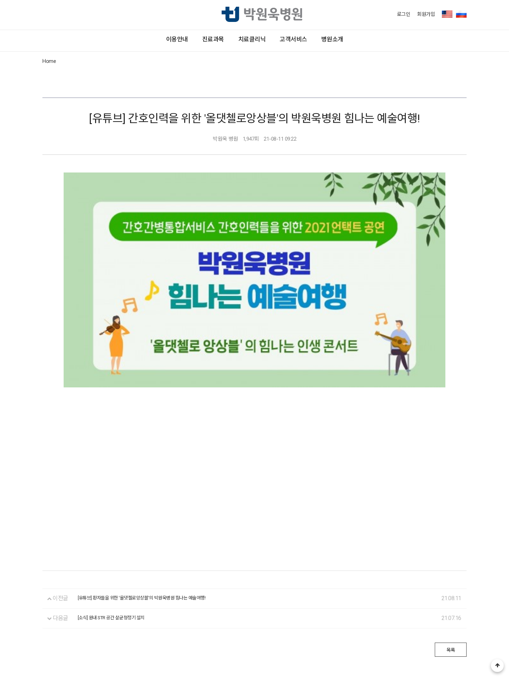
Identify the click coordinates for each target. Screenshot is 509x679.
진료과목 (172, 40)
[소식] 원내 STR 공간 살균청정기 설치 (121, 522)
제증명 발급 (159, 626)
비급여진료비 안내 (203, 626)
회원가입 (426, 14)
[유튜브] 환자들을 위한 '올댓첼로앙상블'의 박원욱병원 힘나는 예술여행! (160, 502)
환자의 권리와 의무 (63, 626)
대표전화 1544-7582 (64, 640)
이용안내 (96, 40)
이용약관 (245, 626)
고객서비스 (334, 40)
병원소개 (413, 40)
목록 (445, 555)
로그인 (403, 14)
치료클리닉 (252, 40)
